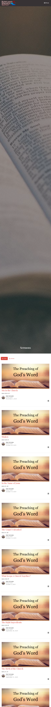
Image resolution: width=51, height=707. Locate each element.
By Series (11, 358)
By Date (4, 358)
